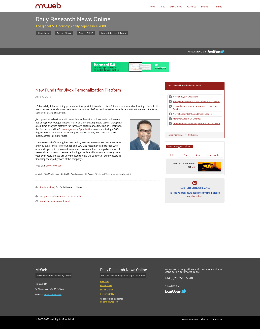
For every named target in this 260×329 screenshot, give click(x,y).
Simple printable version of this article (60, 196)
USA (185, 155)
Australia (214, 155)
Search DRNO (86, 33)
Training (217, 6)
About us (205, 319)
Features (191, 6)
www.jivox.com (54, 165)
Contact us (217, 319)
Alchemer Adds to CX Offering (186, 118)
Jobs (163, 6)
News (153, 6)
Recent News (64, 33)
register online (194, 196)
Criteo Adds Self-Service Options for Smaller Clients (196, 123)
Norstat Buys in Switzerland (185, 96)
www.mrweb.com (190, 319)
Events (204, 6)
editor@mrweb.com (109, 301)
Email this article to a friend (55, 201)
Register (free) (47, 187)
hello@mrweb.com (53, 294)
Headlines (43, 33)
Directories (176, 6)
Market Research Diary (113, 33)
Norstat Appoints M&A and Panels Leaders (192, 114)
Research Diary (107, 293)
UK (171, 155)
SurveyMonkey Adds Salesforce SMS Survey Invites (196, 101)
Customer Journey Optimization (75, 129)
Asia (198, 155)
